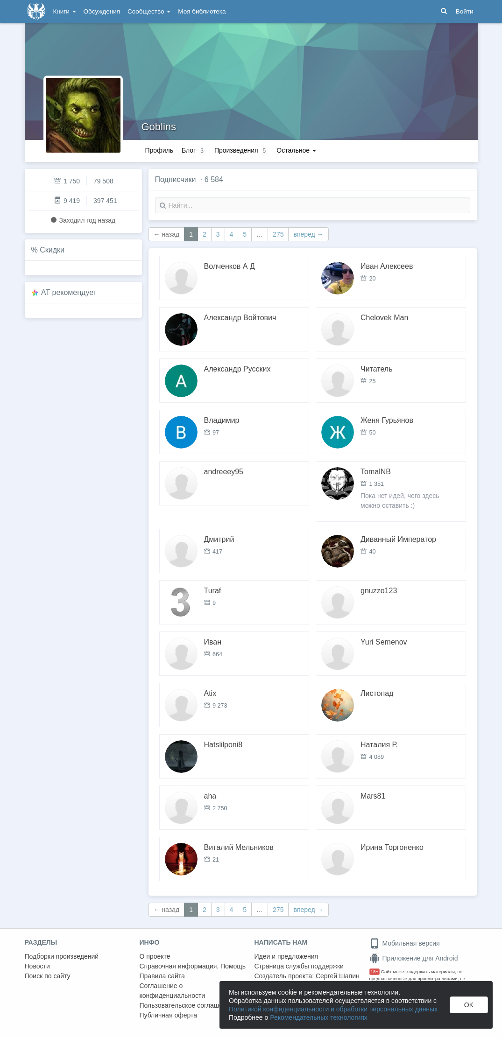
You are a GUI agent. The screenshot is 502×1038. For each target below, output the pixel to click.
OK (469, 1005)
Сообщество (148, 11)
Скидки (52, 250)
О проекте (155, 956)
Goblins (159, 127)
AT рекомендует (69, 292)
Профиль (159, 150)
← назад (167, 234)
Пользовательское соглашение (187, 1005)
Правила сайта (162, 976)
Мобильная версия (404, 943)
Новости (37, 966)
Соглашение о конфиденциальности (172, 990)
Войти (465, 11)
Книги (64, 11)
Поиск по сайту (48, 976)
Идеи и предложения (286, 956)
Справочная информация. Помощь (193, 966)
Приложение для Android (413, 958)
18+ (375, 971)
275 (278, 234)
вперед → (308, 234)
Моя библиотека (202, 11)
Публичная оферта (169, 1015)
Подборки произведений (62, 956)
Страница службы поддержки (299, 966)
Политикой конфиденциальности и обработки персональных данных (333, 1009)
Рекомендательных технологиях (319, 1017)
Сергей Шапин (338, 976)
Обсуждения (102, 11)
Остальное (296, 150)
